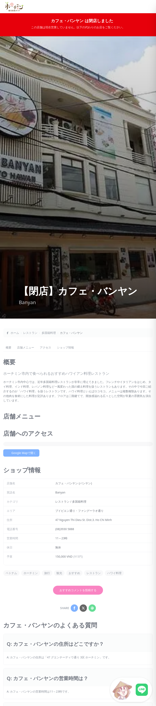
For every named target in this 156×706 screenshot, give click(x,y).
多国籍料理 (49, 333)
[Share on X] (83, 608)
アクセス (45, 347)
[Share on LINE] (92, 608)
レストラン (30, 333)
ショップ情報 (65, 347)
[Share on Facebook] (74, 608)
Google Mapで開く (21, 453)
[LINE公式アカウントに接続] (131, 689)
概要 (8, 347)
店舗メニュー (25, 347)
